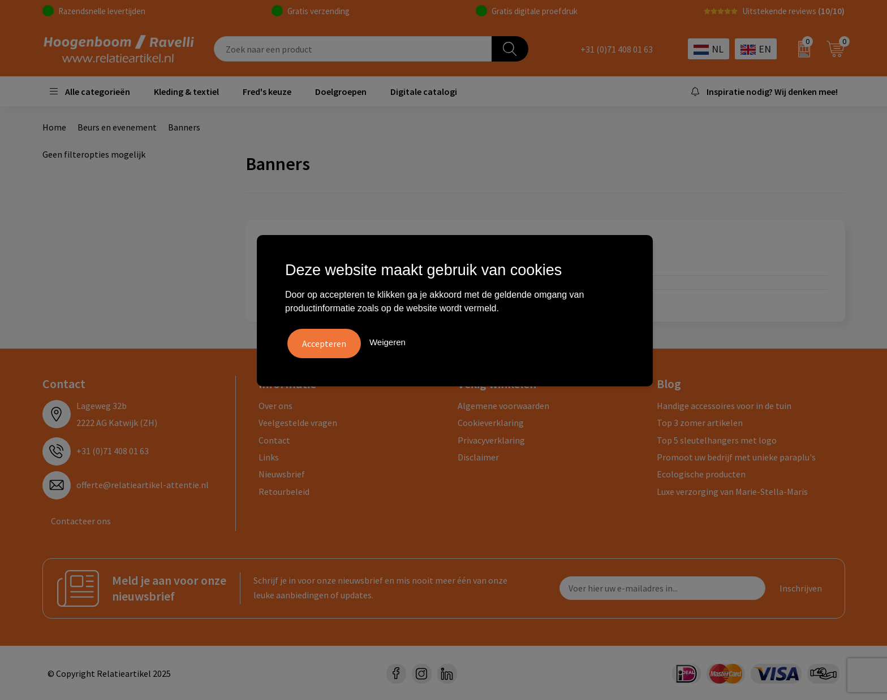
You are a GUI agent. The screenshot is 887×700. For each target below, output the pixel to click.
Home (54, 127)
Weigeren (387, 341)
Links (269, 455)
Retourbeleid (284, 489)
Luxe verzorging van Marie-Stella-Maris (732, 489)
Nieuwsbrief (282, 473)
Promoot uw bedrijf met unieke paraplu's (736, 455)
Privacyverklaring (491, 438)
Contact (274, 438)
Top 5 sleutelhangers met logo (717, 438)
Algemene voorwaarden (503, 404)
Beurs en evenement (117, 127)
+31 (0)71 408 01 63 (616, 49)
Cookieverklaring (491, 421)
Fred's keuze (267, 91)
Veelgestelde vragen (298, 421)
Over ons (275, 404)
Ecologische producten (701, 473)
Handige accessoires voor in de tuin (724, 404)
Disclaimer (478, 455)
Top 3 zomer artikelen (700, 421)
